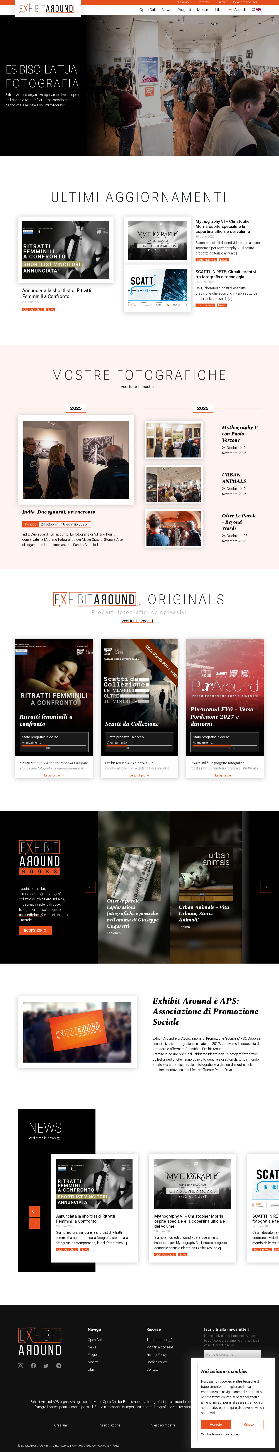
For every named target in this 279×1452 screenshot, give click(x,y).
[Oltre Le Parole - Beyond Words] (173, 528)
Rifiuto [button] (249, 1424)
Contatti (203, 2)
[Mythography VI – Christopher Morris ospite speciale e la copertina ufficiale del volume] (157, 240)
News (166, 9)
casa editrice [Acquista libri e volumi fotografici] (31, 915)
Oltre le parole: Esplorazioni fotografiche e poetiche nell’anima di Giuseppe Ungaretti (132, 913)
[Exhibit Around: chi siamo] (207, 1012)
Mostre (203, 9)
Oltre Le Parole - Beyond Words (239, 522)
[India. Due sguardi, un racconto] (76, 460)
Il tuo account (159, 1340)
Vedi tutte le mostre (139, 386)
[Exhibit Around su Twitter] (46, 1366)
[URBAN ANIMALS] (173, 484)
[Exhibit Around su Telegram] (58, 1366)
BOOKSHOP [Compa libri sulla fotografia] (35, 930)
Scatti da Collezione (131, 724)
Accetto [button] (216, 1424)
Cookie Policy (156, 1362)
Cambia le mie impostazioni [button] (220, 1434)
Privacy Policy (156, 1355)
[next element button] (34, 1223)
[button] (90, 887)
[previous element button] (34, 1211)
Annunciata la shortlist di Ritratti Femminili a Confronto (56, 293)
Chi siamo (181, 2)
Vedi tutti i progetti (140, 621)
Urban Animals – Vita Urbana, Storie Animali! (204, 913)
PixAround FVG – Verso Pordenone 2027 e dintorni (222, 717)
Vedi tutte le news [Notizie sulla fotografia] (44, 1138)
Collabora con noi (244, 2)
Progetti (184, 9)
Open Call (148, 9)
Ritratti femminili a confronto (46, 720)
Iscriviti (222, 2)
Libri (219, 9)
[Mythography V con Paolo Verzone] (173, 440)
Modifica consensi (160, 1347)
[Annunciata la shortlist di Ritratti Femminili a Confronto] (65, 250)
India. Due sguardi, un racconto (58, 512)
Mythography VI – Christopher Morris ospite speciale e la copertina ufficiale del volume (223, 226)
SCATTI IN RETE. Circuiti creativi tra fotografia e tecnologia (226, 274)
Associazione (110, 1425)
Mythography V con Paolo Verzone (240, 434)
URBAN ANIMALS (234, 478)
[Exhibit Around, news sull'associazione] (77, 1032)
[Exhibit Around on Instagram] (20, 1366)
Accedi (237, 9)
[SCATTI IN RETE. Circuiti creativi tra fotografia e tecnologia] (157, 288)
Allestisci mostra (163, 1425)
